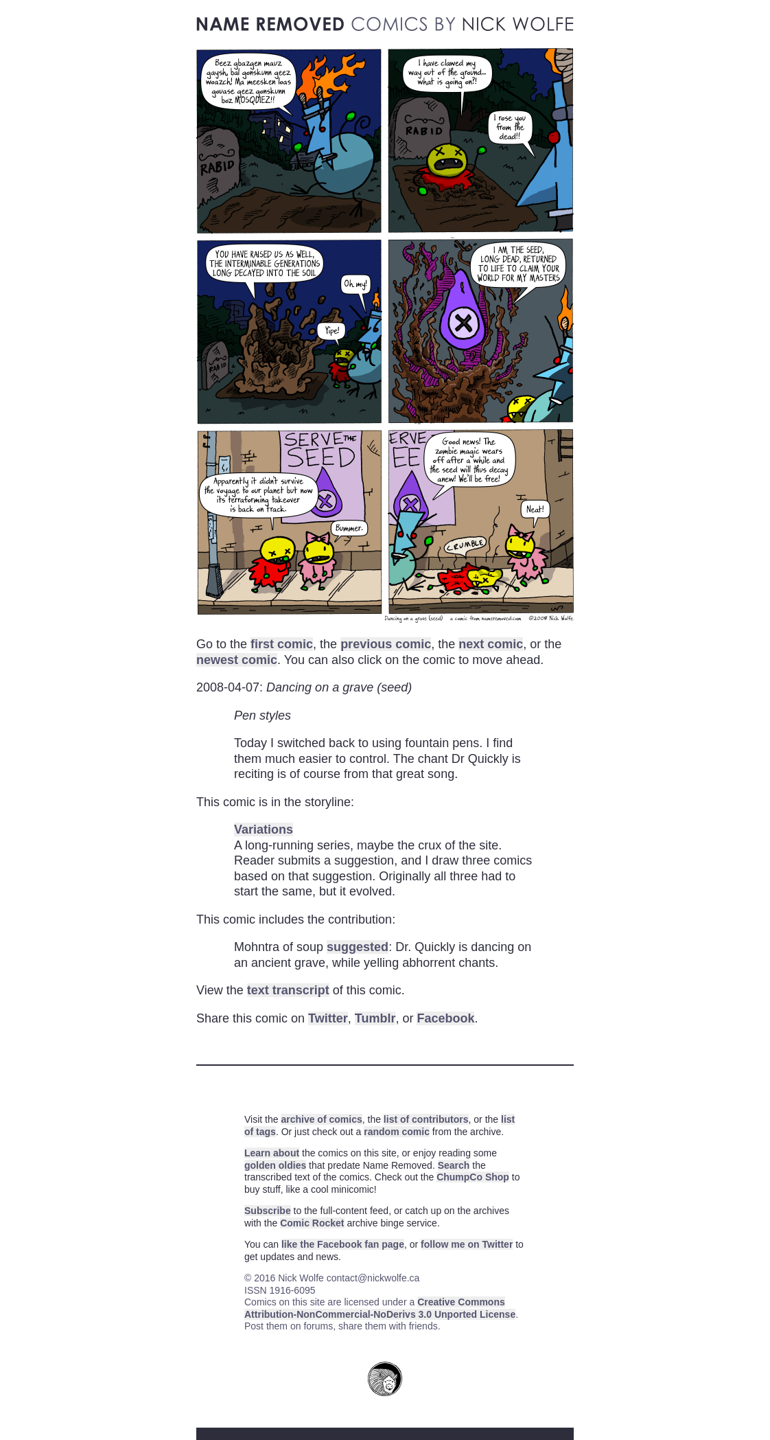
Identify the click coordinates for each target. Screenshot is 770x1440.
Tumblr (375, 1018)
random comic (397, 1131)
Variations (263, 829)
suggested (357, 947)
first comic (281, 644)
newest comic (236, 660)
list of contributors (426, 1119)
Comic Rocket (312, 1223)
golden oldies (275, 1165)
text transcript (288, 990)
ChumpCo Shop (472, 1177)
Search (454, 1165)
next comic (490, 644)
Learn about (271, 1152)
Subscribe (267, 1210)
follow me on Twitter (467, 1244)
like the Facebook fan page (342, 1244)
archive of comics (321, 1119)
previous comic (385, 644)
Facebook (445, 1018)
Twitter (328, 1018)
